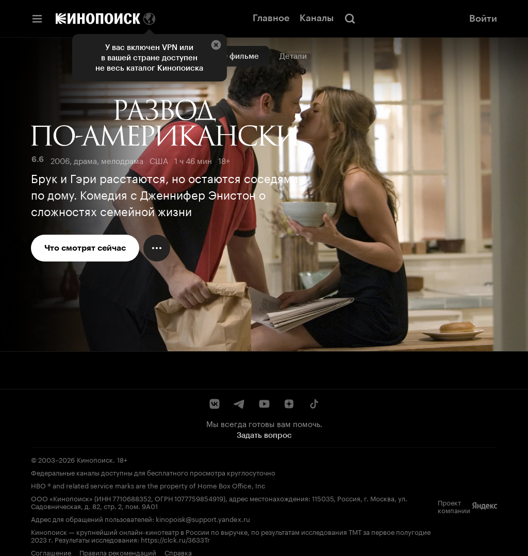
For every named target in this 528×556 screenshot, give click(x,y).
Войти (483, 18)
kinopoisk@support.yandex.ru (203, 518)
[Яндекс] (484, 506)
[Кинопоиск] (98, 18)
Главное (271, 18)
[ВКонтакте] (214, 404)
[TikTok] (313, 404)
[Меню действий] (156, 248)
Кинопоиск (95, 459)
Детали (293, 56)
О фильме (240, 56)
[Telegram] (239, 404)
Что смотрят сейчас (85, 248)
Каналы (317, 18)
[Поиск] (350, 18)
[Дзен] (289, 404)
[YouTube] (264, 404)
